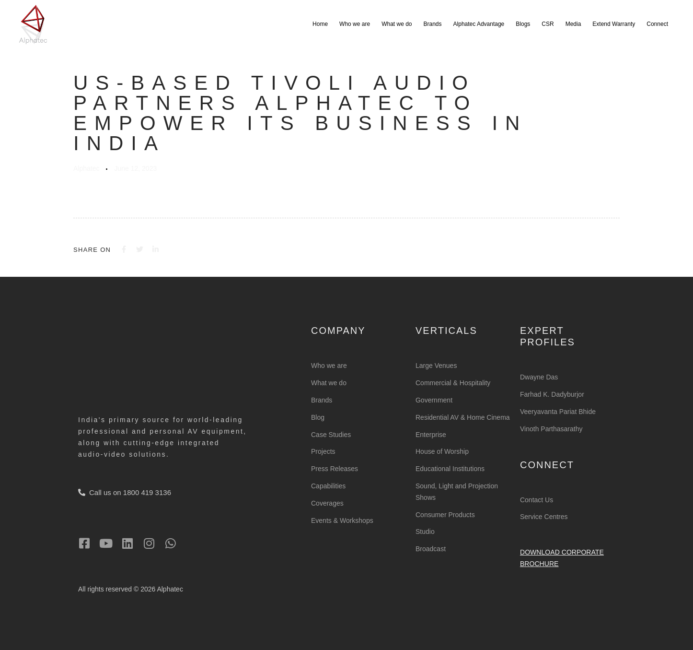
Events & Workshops (342, 520)
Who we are (354, 24)
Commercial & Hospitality (453, 383)
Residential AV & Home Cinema (463, 417)
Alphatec (86, 168)
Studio (425, 531)
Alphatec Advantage (479, 24)
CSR (548, 24)
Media (573, 24)
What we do (396, 24)
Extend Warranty (613, 24)
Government (434, 400)
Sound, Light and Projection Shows (457, 491)
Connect (657, 24)
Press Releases (334, 469)
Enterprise (431, 434)
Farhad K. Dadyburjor (552, 394)
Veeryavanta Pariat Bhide (558, 411)
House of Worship (442, 451)
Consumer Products (445, 514)
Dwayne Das (539, 377)
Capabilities (328, 486)
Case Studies (331, 434)
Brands (433, 24)
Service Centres (544, 516)
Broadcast (431, 549)
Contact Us (536, 499)
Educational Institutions (450, 469)
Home (320, 24)
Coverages (327, 503)
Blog (317, 417)
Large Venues (436, 365)
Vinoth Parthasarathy (551, 428)
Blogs (523, 24)
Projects (323, 451)
